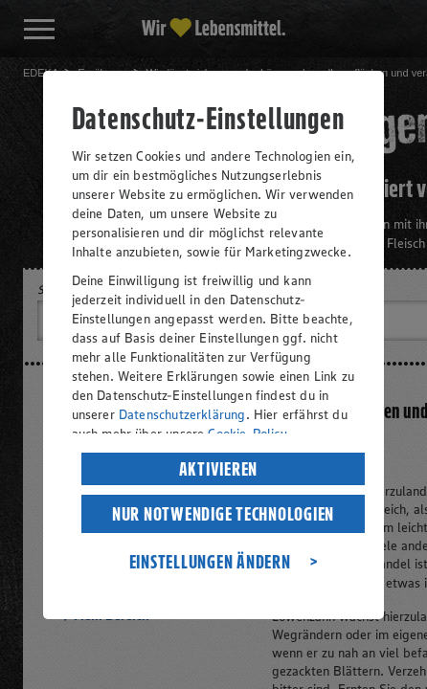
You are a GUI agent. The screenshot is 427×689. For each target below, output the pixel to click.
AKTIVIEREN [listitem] (218, 468)
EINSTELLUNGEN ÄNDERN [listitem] (210, 561)
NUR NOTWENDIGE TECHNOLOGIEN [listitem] (223, 513)
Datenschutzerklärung (182, 414)
